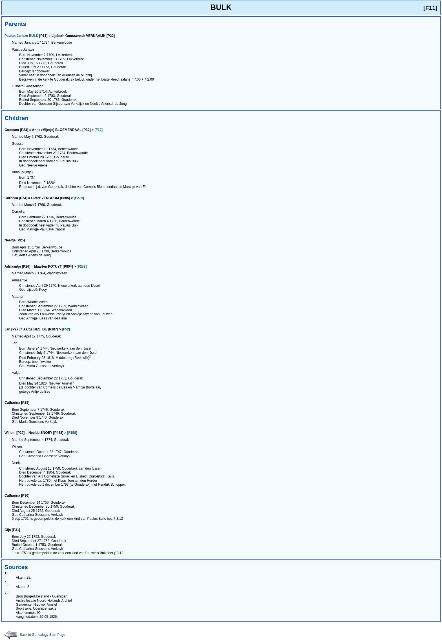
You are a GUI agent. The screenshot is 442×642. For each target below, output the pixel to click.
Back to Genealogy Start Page (34, 635)
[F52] (66, 329)
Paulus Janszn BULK (21, 36)
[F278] (82, 266)
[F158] (72, 433)
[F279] (79, 198)
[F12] (98, 130)
